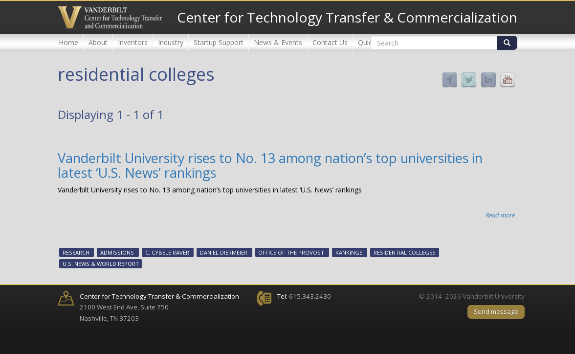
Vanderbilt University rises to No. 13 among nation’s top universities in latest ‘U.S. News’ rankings (270, 165)
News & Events (278, 42)
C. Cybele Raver (167, 253)
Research (76, 253)
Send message (496, 311)
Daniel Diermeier (223, 253)
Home (68, 42)
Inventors (133, 42)
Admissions (117, 253)
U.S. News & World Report (101, 263)
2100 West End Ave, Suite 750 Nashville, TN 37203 (159, 307)
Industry (170, 42)
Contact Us (330, 42)
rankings (349, 253)
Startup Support (218, 42)
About (98, 42)
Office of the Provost (291, 253)
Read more (500, 215)
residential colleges (405, 253)
